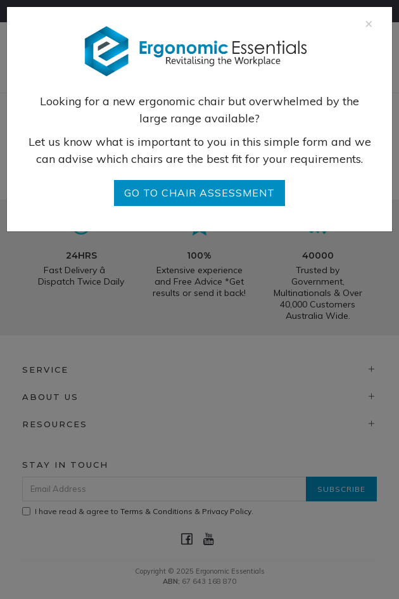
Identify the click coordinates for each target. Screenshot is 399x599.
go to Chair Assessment (199, 192)
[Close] (369, 23)
